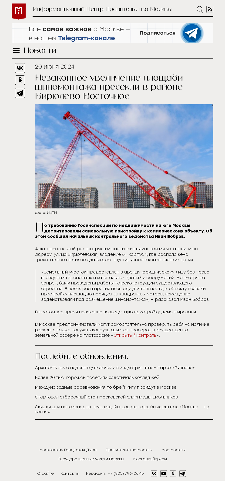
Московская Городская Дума (68, 450)
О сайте (45, 473)
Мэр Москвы (173, 450)
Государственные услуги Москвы (91, 459)
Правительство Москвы (129, 450)
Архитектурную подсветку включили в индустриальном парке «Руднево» (115, 367)
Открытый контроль (135, 335)
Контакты (70, 473)
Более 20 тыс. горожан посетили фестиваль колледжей (97, 377)
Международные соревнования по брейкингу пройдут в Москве (106, 387)
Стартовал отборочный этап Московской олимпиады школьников (106, 397)
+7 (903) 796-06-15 (126, 473)
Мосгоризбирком (150, 459)
